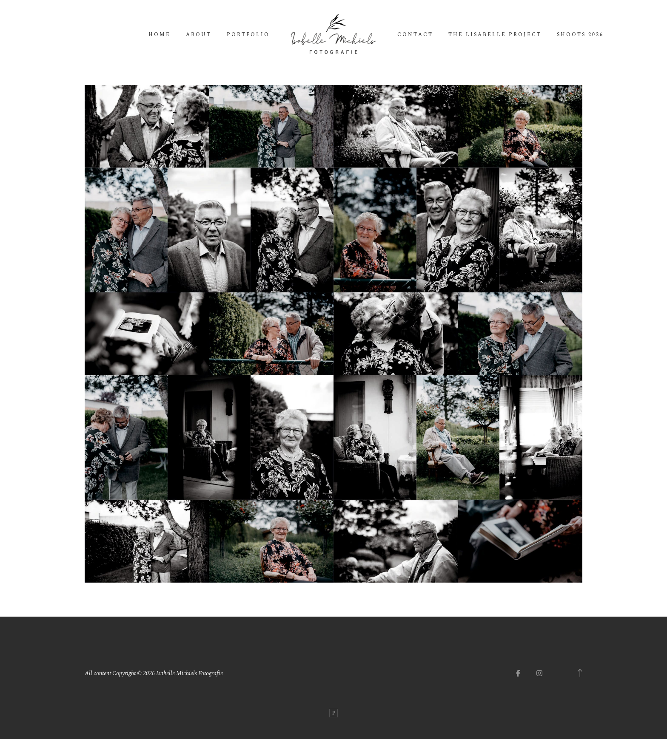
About (198, 35)
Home (159, 35)
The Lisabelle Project (495, 35)
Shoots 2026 (580, 35)
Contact (415, 35)
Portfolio (248, 35)
